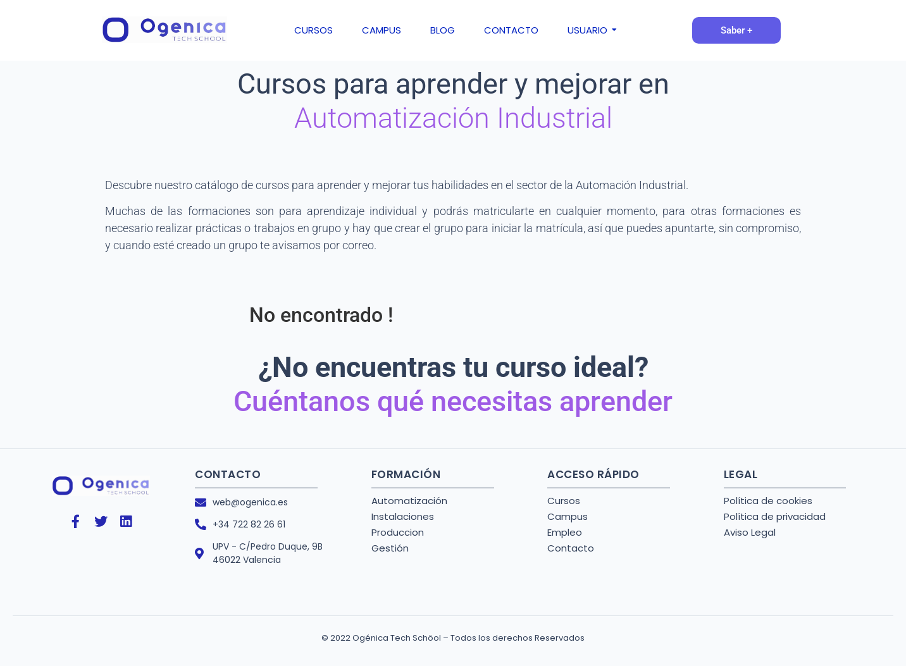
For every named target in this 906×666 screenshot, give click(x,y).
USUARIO (590, 30)
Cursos (563, 500)
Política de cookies (768, 500)
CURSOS (313, 30)
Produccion (397, 532)
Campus (567, 516)
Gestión (390, 548)
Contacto (570, 548)
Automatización (409, 500)
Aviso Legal (750, 532)
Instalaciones (402, 516)
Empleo (564, 532)
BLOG (442, 30)
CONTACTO (511, 30)
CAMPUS (381, 30)
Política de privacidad (775, 516)
